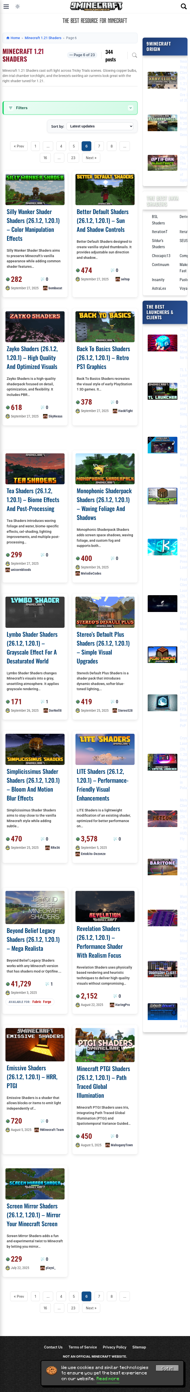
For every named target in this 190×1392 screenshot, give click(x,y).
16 (45, 158)
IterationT (159, 231)
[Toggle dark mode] (17, 6)
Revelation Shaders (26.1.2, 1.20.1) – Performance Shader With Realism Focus (100, 941)
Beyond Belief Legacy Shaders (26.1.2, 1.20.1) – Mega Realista (33, 939)
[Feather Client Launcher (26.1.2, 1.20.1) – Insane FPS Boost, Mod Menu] (162, 604)
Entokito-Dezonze (93, 854)
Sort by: (57, 126)
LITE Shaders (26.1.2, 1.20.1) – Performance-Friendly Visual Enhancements (103, 784)
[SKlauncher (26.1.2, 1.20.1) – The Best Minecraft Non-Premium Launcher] (162, 548)
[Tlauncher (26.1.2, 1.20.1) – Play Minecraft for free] (162, 344)
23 (73, 158)
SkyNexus (55, 416)
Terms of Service (83, 1347)
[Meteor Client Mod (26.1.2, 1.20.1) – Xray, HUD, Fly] (162, 819)
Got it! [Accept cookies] (167, 1368)
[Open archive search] (135, 55)
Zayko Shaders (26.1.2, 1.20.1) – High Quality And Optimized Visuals (32, 357)
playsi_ (51, 1268)
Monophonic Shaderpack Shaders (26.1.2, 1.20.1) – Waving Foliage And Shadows (104, 504)
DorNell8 (55, 710)
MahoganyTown (122, 1145)
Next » (91, 158)
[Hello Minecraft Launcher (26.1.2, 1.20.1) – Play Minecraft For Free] (162, 497)
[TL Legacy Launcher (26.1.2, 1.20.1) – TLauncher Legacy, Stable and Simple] (162, 392)
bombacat (55, 288)
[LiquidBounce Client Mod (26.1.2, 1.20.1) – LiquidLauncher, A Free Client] (162, 1012)
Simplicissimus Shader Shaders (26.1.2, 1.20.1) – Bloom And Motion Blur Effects (33, 784)
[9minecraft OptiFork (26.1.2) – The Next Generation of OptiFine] (162, 164)
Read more (108, 1378)
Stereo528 (125, 710)
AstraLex (159, 288)
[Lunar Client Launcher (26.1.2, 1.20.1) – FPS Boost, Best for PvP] (162, 703)
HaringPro (122, 1005)
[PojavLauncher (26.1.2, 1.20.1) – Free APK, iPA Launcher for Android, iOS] (162, 655)
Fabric (36, 1002)
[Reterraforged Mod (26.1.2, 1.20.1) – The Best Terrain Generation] (162, 124)
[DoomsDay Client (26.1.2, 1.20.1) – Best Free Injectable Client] (162, 970)
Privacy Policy (114, 1347)
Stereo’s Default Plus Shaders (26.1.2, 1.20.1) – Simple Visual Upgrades (103, 647)
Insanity (158, 279)
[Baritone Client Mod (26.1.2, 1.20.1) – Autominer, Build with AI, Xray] (162, 868)
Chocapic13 (161, 255)
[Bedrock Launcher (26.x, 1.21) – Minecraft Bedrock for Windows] (162, 446)
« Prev (19, 146)
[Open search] (184, 6)
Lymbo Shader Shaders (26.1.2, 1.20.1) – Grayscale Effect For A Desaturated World (32, 647)
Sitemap (139, 1347)
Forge (47, 1002)
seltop (125, 279)
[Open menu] (6, 6)
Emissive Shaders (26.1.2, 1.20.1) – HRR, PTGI (32, 1076)
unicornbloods (21, 570)
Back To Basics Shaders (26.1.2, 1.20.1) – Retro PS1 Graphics (103, 357)
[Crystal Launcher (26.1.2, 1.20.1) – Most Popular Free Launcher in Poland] (162, 763)
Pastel (185, 279)
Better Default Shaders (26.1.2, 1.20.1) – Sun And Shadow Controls (103, 220)
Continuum (160, 264)
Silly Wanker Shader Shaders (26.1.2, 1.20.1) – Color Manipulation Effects (33, 225)
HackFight (125, 411)
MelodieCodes (91, 573)
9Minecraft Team (52, 1130)
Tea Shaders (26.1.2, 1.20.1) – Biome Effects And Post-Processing (33, 499)
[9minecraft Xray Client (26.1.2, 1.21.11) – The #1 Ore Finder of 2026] (162, 81)
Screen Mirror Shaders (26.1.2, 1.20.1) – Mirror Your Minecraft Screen (33, 1214)
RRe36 (55, 848)
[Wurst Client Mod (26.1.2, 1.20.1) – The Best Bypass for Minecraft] (162, 919)
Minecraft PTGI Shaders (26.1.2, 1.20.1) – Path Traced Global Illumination (103, 1081)
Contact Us (53, 1347)
